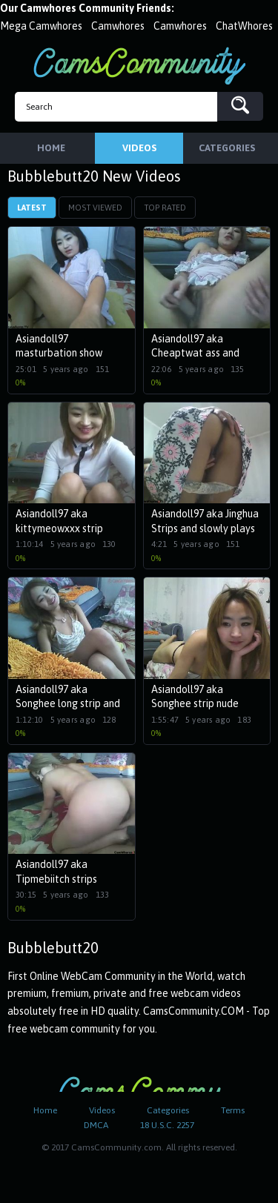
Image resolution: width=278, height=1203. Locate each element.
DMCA (96, 1125)
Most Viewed (95, 207)
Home (45, 1110)
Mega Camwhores (41, 26)
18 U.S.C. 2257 (167, 1125)
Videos (102, 1110)
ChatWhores (244, 26)
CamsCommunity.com (139, 65)
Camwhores (118, 26)
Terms (233, 1110)
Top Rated (165, 207)
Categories (168, 1110)
